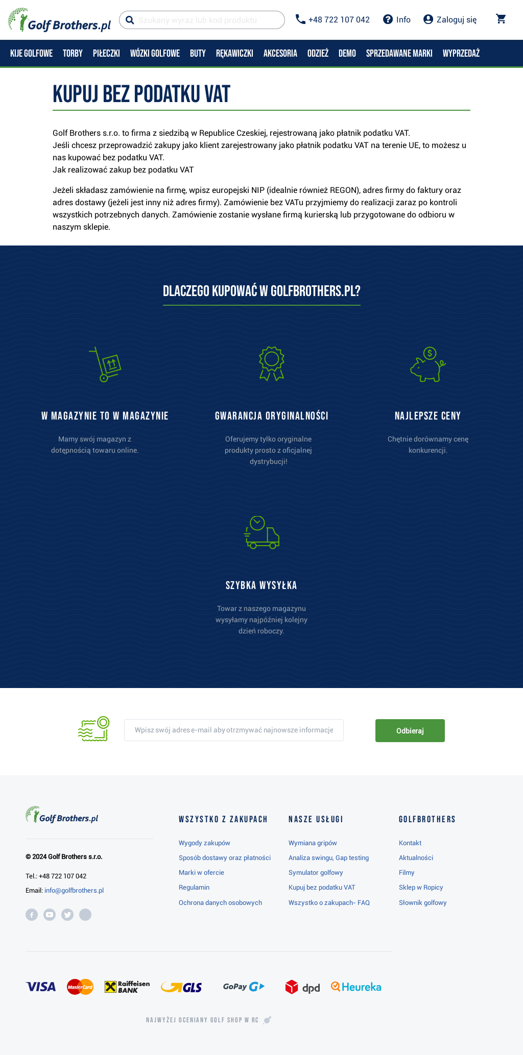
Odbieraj (409, 731)
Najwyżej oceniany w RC (202, 1020)
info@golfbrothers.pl (74, 890)
